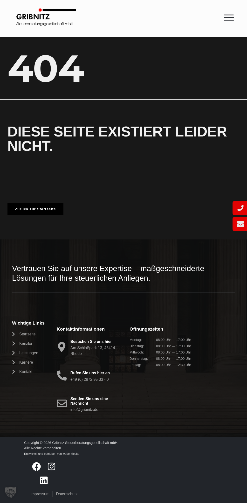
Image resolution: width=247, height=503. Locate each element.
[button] (10, 492)
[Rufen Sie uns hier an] (62, 375)
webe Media (71, 453)
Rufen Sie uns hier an (90, 373)
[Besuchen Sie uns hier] (62, 347)
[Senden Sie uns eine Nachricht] (62, 403)
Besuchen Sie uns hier (91, 342)
